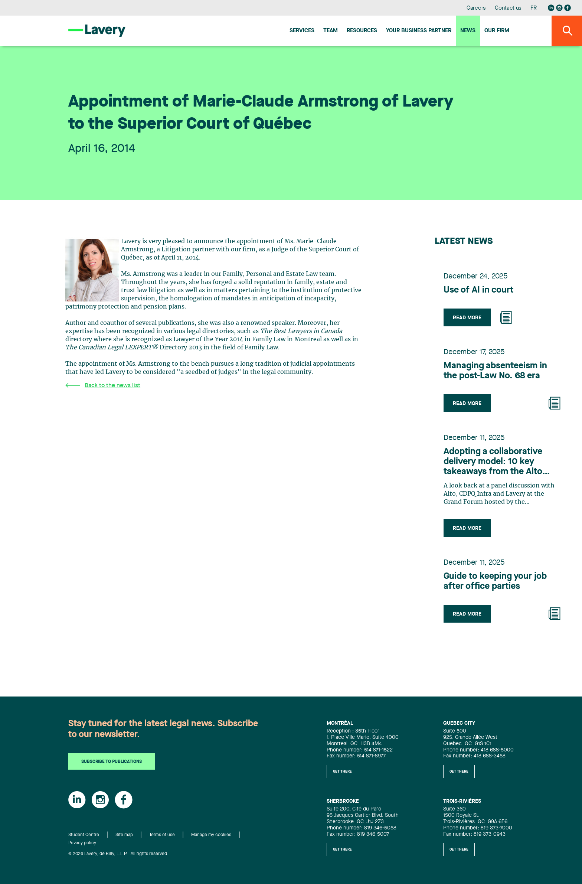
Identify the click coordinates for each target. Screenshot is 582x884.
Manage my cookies (211, 835)
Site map (124, 835)
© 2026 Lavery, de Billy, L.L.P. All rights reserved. (118, 854)
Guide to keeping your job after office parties (495, 581)
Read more (467, 317)
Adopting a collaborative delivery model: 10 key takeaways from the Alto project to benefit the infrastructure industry (493, 462)
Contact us (508, 8)
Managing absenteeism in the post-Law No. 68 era (495, 371)
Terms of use (162, 835)
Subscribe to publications (111, 762)
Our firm (496, 31)
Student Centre (83, 835)
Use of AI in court (478, 290)
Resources (362, 31)
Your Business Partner (418, 31)
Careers (476, 8)
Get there (342, 771)
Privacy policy (82, 843)
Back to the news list (102, 385)
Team (330, 31)
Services (302, 31)
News (467, 31)
